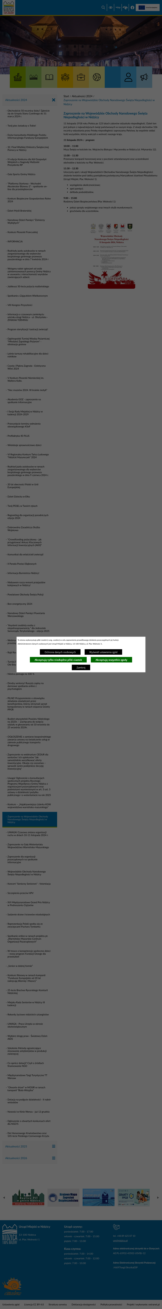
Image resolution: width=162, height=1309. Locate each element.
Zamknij (81, 667)
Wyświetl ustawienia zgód (103, 652)
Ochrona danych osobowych (60, 652)
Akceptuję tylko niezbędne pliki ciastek (58, 659)
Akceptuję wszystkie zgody (111, 659)
